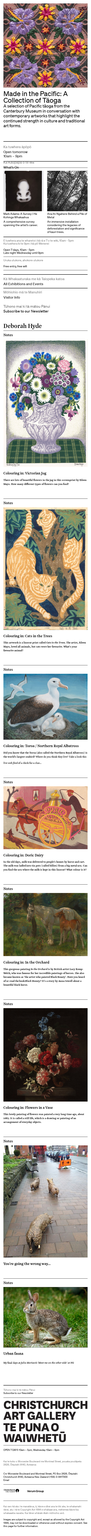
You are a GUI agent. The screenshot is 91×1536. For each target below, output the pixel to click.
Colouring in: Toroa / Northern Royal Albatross (41, 746)
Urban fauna (13, 1353)
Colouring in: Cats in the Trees (27, 636)
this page (8, 1526)
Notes (8, 335)
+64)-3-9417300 (58, 1477)
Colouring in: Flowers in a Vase (28, 1107)
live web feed (10, 763)
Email (6, 1480)
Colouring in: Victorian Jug (24, 473)
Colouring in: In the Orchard (26, 962)
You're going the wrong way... (27, 1264)
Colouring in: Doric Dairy (23, 855)
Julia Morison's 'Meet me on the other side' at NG (47, 1363)
